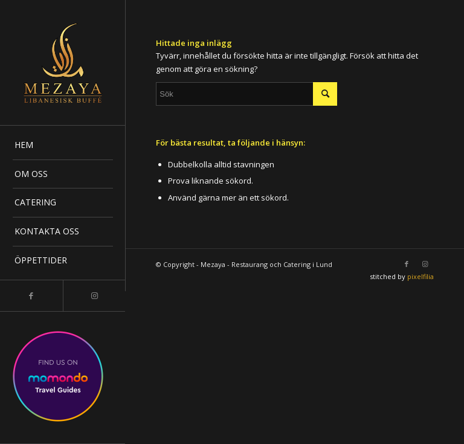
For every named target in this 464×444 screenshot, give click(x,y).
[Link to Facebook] (31, 295)
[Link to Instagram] (94, 295)
